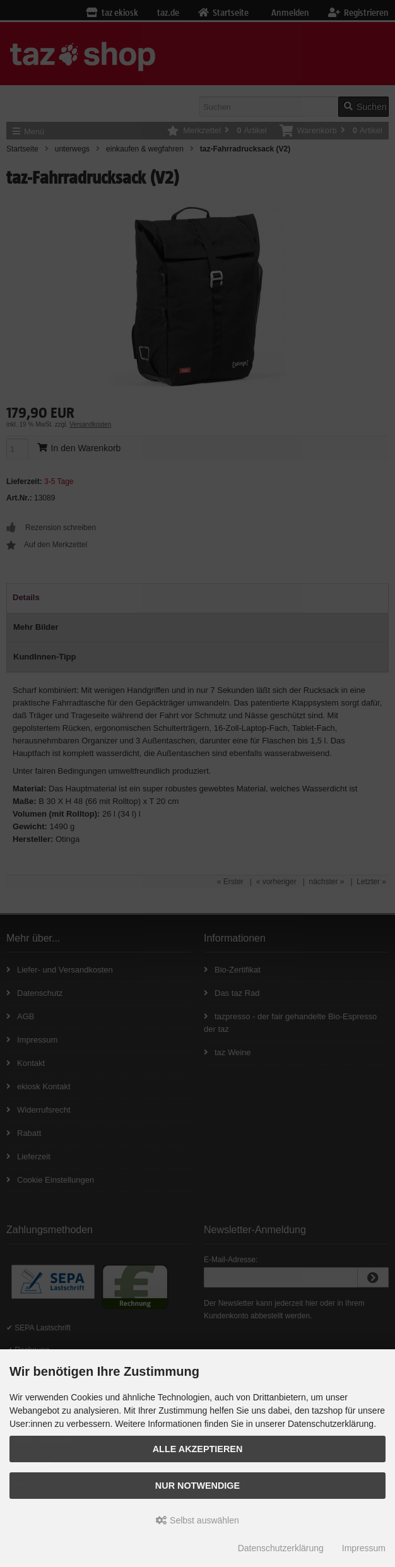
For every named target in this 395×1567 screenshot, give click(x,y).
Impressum (364, 1548)
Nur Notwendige (197, 1486)
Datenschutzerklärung (281, 1548)
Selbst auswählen (197, 1520)
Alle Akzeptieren (198, 1449)
